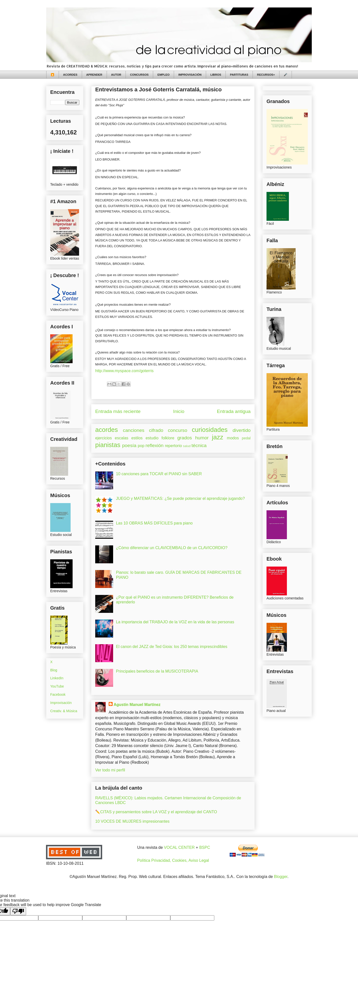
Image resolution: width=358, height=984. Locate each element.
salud (187, 446)
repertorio (173, 446)
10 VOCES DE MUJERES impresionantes (132, 821)
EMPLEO (163, 74)
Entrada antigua (234, 411)
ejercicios (103, 438)
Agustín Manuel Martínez (137, 704)
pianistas (107, 444)
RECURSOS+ (266, 74)
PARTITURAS (239, 74)
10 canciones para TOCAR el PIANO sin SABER (159, 474)
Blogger (280, 876)
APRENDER (94, 74)
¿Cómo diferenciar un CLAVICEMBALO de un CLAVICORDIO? (171, 548)
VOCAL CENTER (179, 847)
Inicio (178, 411)
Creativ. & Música (63, 711)
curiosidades (210, 429)
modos (233, 438)
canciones (133, 430)
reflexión (154, 445)
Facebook (57, 694)
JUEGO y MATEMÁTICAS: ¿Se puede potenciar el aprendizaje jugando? (180, 498)
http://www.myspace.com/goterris (124, 371)
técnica (199, 445)
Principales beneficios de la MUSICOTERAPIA (157, 671)
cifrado (156, 430)
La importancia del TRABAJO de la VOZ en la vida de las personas (175, 622)
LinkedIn (56, 678)
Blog (53, 670)
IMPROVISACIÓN (189, 74)
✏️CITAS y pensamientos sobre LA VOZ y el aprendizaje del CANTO (156, 812)
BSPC (204, 847)
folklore (167, 438)
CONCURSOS (139, 74)
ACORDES (70, 74)
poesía (129, 445)
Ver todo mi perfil (110, 770)
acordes (106, 429)
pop (141, 446)
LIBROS (215, 74)
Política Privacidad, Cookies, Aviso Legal (173, 860)
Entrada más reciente (117, 411)
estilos (136, 438)
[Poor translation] (18, 911)
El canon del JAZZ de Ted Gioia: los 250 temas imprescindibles (171, 646)
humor (202, 437)
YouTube (57, 686)
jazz (217, 437)
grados (184, 437)
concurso (177, 430)
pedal (246, 438)
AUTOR (116, 74)
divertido (241, 430)
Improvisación (61, 703)
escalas (121, 438)
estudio (152, 438)
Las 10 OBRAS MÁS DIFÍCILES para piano (154, 523)
